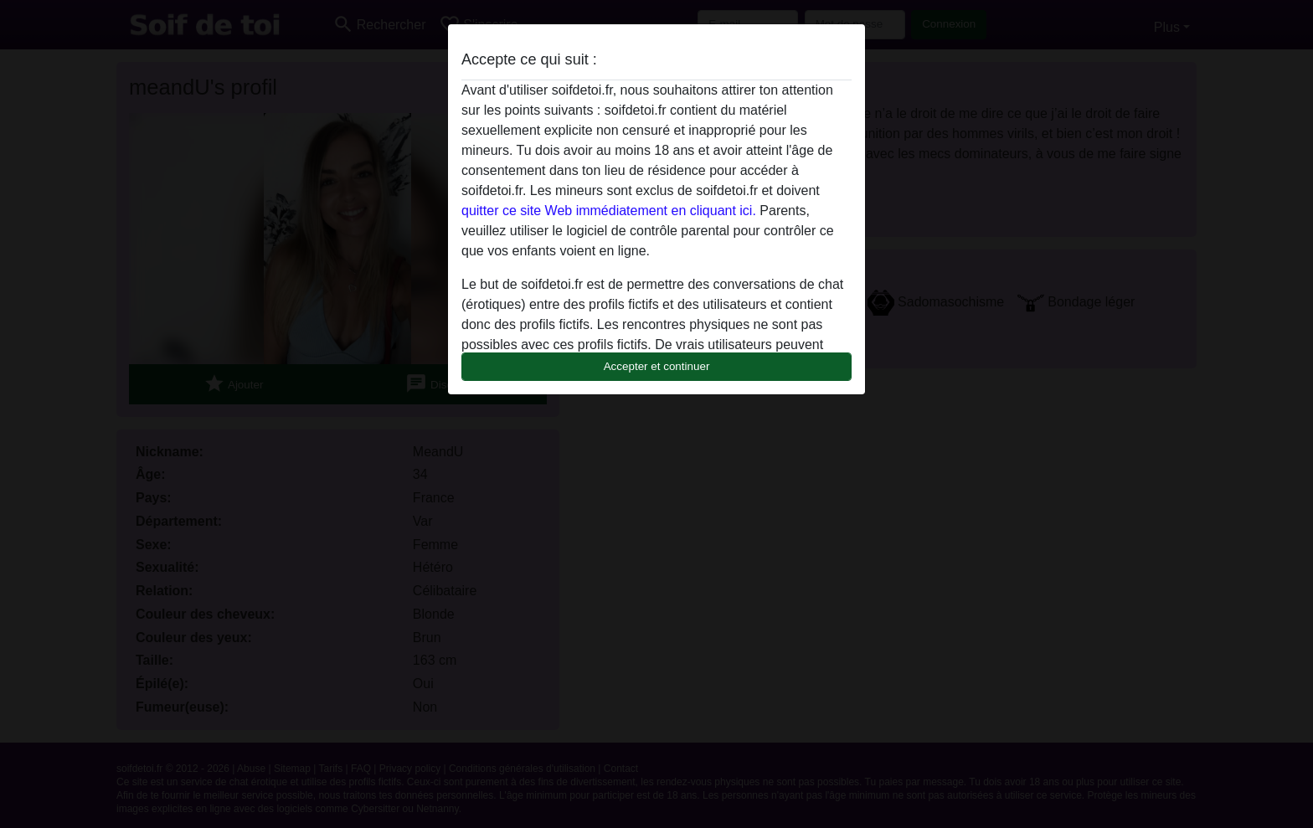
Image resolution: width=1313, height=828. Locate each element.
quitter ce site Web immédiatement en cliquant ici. (608, 210)
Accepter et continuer (657, 366)
